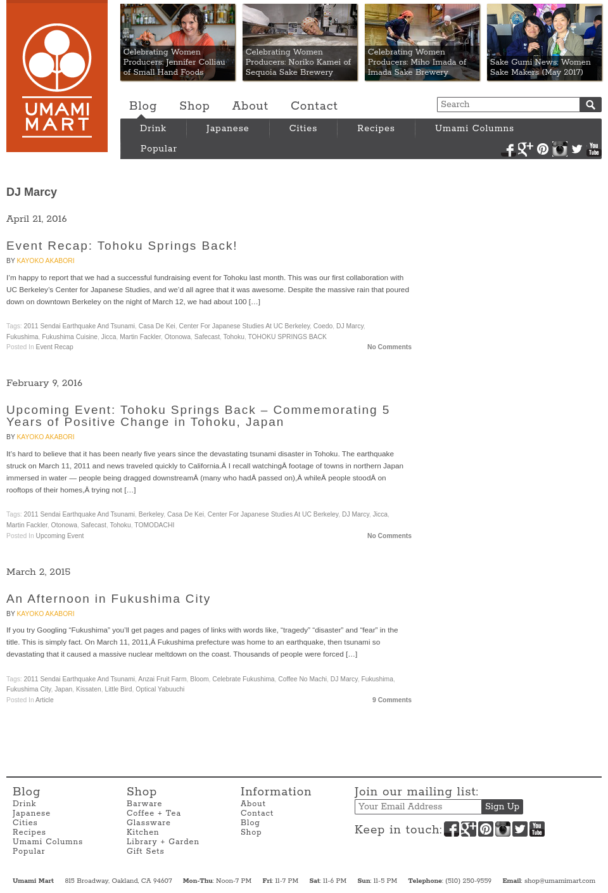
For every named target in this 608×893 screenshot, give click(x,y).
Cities (303, 128)
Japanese (228, 128)
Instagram (559, 149)
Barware (144, 804)
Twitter (577, 149)
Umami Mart (57, 76)
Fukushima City (28, 689)
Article (44, 700)
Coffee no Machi (302, 679)
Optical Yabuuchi (160, 689)
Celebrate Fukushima (243, 679)
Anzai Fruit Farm (162, 679)
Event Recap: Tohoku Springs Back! (122, 245)
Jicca (109, 336)
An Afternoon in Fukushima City (108, 598)
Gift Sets (146, 851)
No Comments (389, 347)
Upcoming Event (60, 535)
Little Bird (118, 689)
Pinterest (542, 149)
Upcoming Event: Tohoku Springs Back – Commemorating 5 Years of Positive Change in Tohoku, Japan (198, 415)
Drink (153, 128)
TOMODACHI (154, 525)
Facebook (508, 149)
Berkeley (151, 514)
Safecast (207, 336)
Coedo (323, 326)
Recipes (376, 128)
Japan (63, 689)
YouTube (594, 149)
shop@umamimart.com (559, 881)
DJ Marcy (350, 326)
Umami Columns (474, 128)
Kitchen (143, 832)
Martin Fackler (140, 336)
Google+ (525, 149)
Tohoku (234, 336)
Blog (143, 106)
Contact (314, 106)
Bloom (199, 679)
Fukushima (22, 336)
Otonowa (178, 336)
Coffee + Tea (154, 813)
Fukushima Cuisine (70, 336)
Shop (194, 106)
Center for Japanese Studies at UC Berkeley (244, 326)
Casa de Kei (157, 326)
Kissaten (88, 689)
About (250, 106)
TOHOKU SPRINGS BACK (287, 336)
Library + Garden (163, 842)
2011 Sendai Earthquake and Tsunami (80, 326)
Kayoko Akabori (45, 260)
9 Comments (392, 700)
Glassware (149, 823)
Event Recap (54, 347)
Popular (159, 149)
